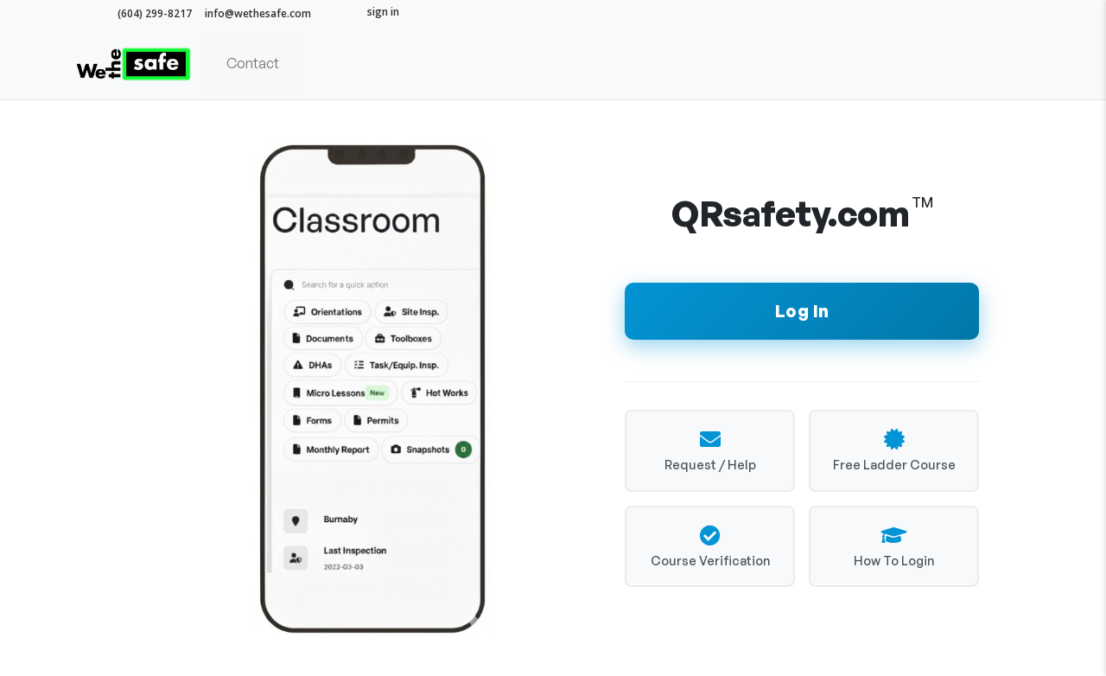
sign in (383, 11)
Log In (802, 311)
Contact (252, 63)
